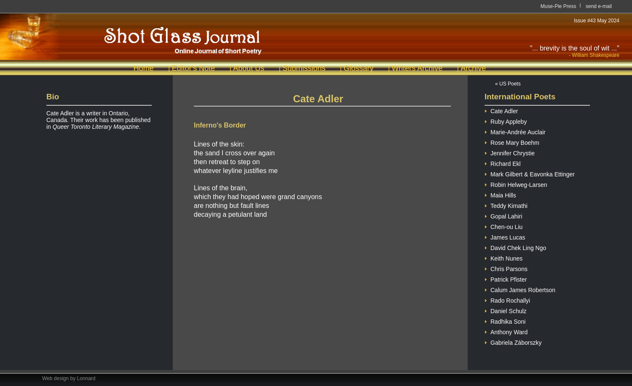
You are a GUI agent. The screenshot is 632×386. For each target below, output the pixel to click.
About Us (248, 68)
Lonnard (86, 378)
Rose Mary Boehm (512, 141)
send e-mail (599, 6)
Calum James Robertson (520, 289)
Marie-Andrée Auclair (515, 131)
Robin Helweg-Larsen (516, 183)
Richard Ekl (503, 162)
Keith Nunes (503, 257)
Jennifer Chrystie (510, 152)
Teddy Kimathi (506, 204)
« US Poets (508, 84)
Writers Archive (417, 68)
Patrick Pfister (506, 278)
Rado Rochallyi (507, 299)
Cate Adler (501, 110)
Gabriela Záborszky (513, 341)
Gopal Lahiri (503, 215)
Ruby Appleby (506, 120)
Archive (473, 68)
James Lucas (505, 236)
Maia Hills (500, 194)
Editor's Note (193, 68)
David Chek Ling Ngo (515, 246)
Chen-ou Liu (503, 225)
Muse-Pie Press (558, 6)
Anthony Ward (506, 331)
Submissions (303, 68)
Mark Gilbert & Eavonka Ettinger (530, 173)
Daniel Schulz (506, 310)
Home (144, 68)
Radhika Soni (505, 320)
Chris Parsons (506, 268)
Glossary (358, 68)
